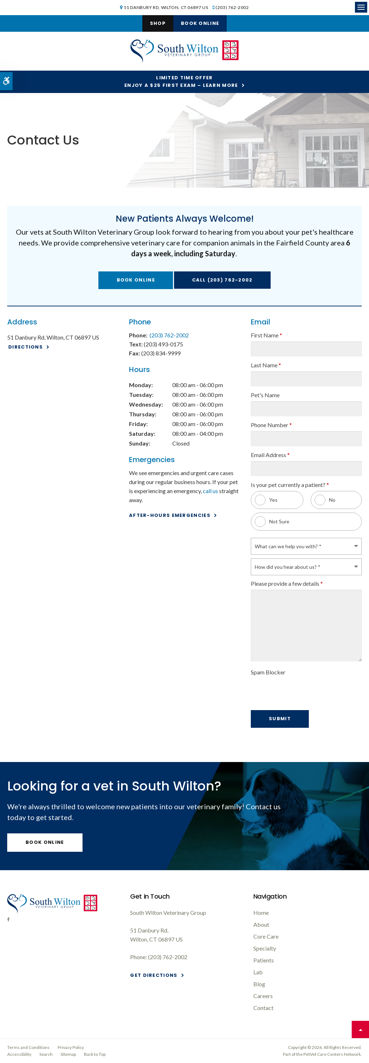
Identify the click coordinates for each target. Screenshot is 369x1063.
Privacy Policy (71, 1047)
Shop (158, 23)
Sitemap (68, 1054)
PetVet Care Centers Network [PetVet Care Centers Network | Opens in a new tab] (332, 1054)
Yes (266, 500)
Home (261, 912)
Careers (263, 995)
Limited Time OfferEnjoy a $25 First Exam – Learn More (181, 81)
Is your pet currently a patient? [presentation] (290, 484)
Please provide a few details (287, 583)
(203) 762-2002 (232, 7)
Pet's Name (265, 394)
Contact (263, 1007)
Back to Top (95, 1054)
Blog (259, 983)
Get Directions (153, 975)
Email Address (270, 454)
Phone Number (271, 424)
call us (210, 490)
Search (46, 1054)
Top (360, 1029)
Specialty (264, 948)
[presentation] (293, 689)
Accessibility (19, 1054)
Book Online (200, 23)
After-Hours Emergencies (169, 515)
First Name (266, 335)
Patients (263, 960)
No (325, 500)
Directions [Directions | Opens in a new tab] (25, 347)
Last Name (266, 365)
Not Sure (272, 521)
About (261, 924)
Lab (258, 972)
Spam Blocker (268, 672)
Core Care (266, 936)
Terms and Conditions (28, 1047)
